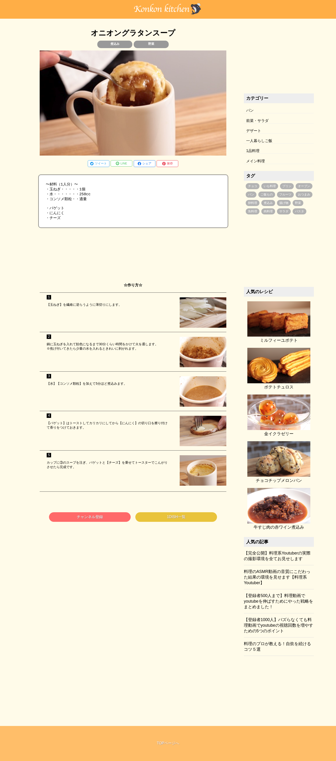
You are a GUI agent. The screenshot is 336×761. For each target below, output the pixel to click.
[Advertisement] (133, 259)
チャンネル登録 (90, 521)
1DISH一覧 (176, 521)
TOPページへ (168, 743)
